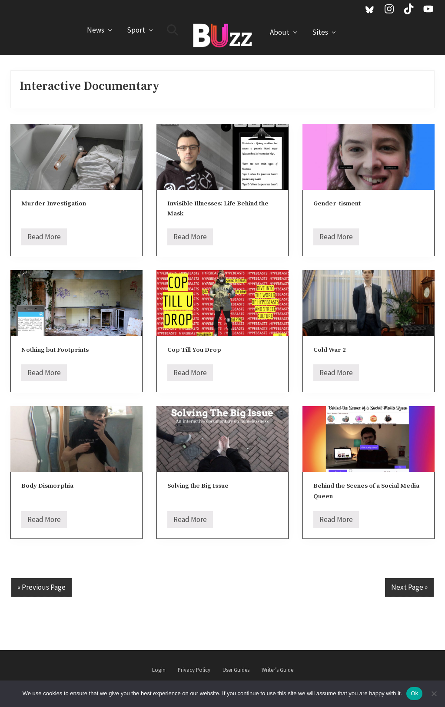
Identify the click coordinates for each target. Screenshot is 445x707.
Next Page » (409, 587)
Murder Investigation (53, 203)
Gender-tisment (337, 203)
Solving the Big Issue (198, 486)
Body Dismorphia (47, 486)
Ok (414, 693)
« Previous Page (41, 587)
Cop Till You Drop (194, 350)
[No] (434, 693)
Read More (44, 238)
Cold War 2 (329, 350)
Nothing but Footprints (55, 350)
